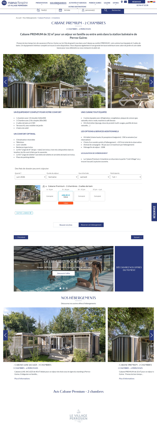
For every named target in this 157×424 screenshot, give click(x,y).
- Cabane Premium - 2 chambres (135, 365)
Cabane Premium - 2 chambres (49, 18)
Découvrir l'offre (63, 273)
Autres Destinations (77, 7)
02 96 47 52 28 (142, 5)
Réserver (136, 2)
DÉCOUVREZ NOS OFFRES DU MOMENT (129, 268)
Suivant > (138, 237)
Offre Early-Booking (63, 262)
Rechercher (116, 10)
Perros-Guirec (95, 3)
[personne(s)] (89, 10)
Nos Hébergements (58, 3)
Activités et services (78, 3)
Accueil (18, 18)
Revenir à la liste (66, 225)
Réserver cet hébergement (91, 225)
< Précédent (20, 237)
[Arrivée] (66, 10)
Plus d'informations (22, 378)
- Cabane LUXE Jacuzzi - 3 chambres (32, 365)
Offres (116, 3)
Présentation (42, 3)
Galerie (107, 3)
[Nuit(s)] (43, 10)
